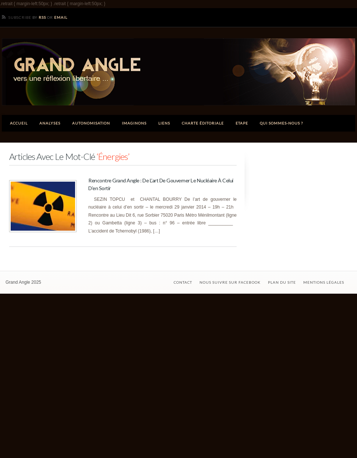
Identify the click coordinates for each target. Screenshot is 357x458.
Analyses (49, 123)
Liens (164, 123)
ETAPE (242, 123)
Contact (183, 282)
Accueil (19, 123)
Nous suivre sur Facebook (230, 282)
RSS (42, 17)
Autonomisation (91, 123)
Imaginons (134, 123)
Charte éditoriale (203, 123)
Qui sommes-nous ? (281, 123)
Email (60, 17)
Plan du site (282, 282)
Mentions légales (323, 282)
